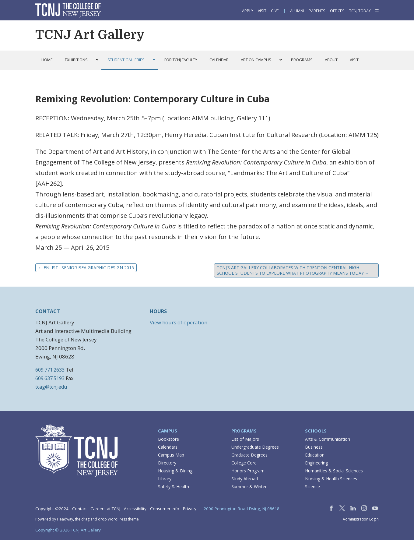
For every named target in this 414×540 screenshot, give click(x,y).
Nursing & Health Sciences (331, 479)
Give (275, 10)
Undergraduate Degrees (255, 447)
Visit (262, 10)
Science (312, 486)
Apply (247, 10)
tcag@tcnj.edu (51, 386)
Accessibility (135, 508)
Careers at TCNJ (105, 508)
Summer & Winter (249, 486)
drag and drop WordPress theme (110, 519)
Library (164, 479)
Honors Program (248, 471)
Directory (167, 463)
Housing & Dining (175, 471)
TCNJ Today (360, 10)
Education (315, 455)
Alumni (297, 10)
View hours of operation (178, 322)
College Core (244, 463)
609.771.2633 (50, 369)
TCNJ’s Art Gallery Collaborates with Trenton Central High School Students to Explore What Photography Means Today (293, 270)
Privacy (189, 508)
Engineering (316, 463)
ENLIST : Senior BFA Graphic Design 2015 (86, 267)
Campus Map (171, 455)
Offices (337, 10)
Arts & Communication (327, 439)
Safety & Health (173, 486)
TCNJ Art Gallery (90, 34)
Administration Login (361, 519)
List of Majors (245, 439)
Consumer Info (164, 508)
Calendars (167, 447)
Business (314, 447)
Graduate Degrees (249, 455)
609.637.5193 (50, 378)
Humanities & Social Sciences (334, 471)
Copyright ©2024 (51, 508)
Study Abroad (244, 479)
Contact (79, 508)
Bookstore (168, 439)
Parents (317, 10)
